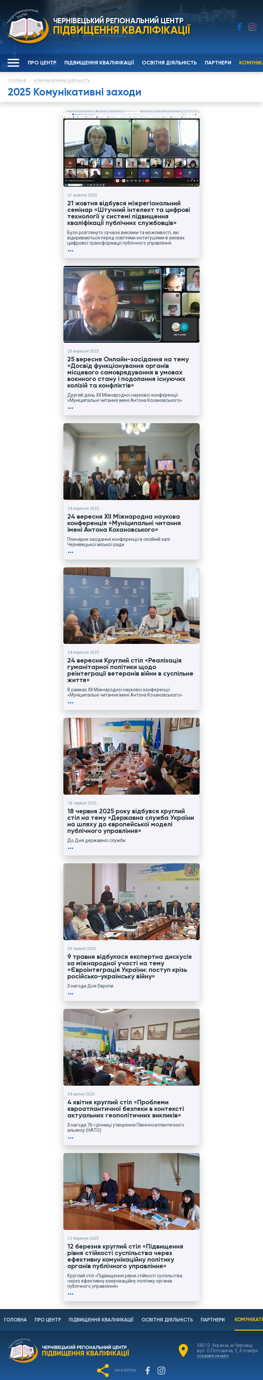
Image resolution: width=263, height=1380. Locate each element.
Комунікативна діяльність (62, 80)
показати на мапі (213, 1326)
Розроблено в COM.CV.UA (131, 1372)
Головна (17, 80)
